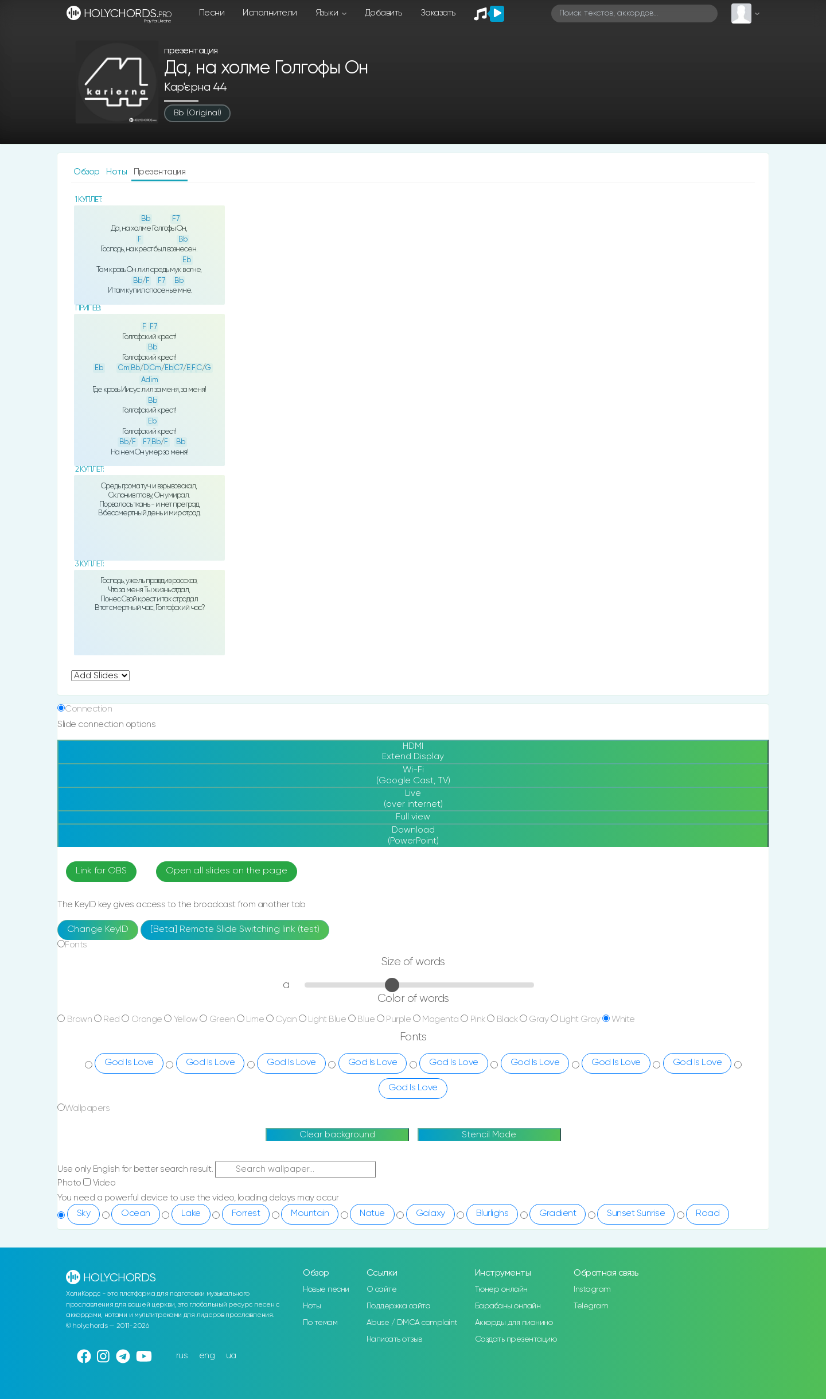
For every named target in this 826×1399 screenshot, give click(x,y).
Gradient (557, 1213)
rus (182, 1355)
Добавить (383, 13)
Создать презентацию (516, 1339)
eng (207, 1355)
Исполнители (270, 13)
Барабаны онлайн (508, 1306)
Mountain (310, 1213)
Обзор (87, 172)
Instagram (592, 1289)
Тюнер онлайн (501, 1289)
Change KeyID (97, 929)
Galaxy (430, 1213)
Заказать (437, 13)
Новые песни (326, 1289)
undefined (100, 675)
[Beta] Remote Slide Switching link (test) (235, 929)
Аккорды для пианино (514, 1323)
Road (707, 1213)
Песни (212, 13)
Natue (372, 1213)
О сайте (382, 1289)
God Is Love (129, 1062)
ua (231, 1355)
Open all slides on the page (226, 871)
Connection (88, 709)
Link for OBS (101, 871)
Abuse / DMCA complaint (412, 1323)
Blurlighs (492, 1213)
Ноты (117, 172)
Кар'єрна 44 (195, 87)
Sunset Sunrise (636, 1213)
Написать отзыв (394, 1339)
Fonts (76, 945)
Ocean (135, 1213)
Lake (191, 1213)
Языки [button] (327, 13)
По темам (320, 1323)
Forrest (246, 1213)
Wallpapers (87, 1108)
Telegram (591, 1306)
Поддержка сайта (399, 1306)
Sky (84, 1213)
